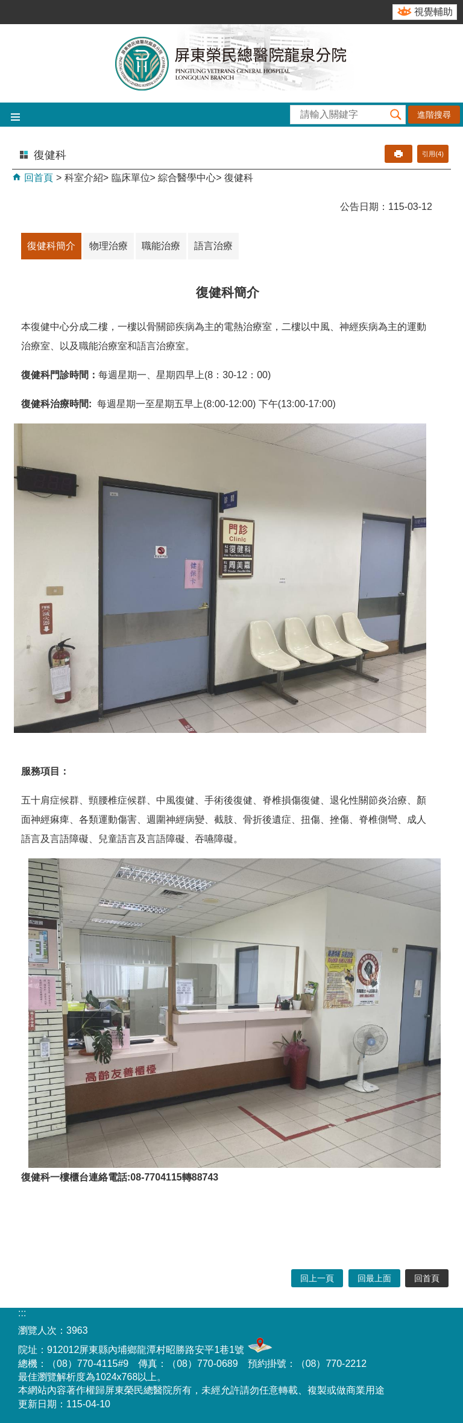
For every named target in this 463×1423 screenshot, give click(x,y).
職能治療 (161, 246)
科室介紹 (84, 178)
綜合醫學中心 (187, 178)
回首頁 (37, 178)
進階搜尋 (434, 114)
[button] (396, 115)
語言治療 (213, 246)
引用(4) (433, 153)
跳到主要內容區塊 (6, 6)
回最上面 (374, 1278)
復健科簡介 (51, 246)
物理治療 (108, 246)
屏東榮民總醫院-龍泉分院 (231, 63)
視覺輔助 (433, 12)
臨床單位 (131, 178)
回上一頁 (317, 1278)
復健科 (238, 178)
